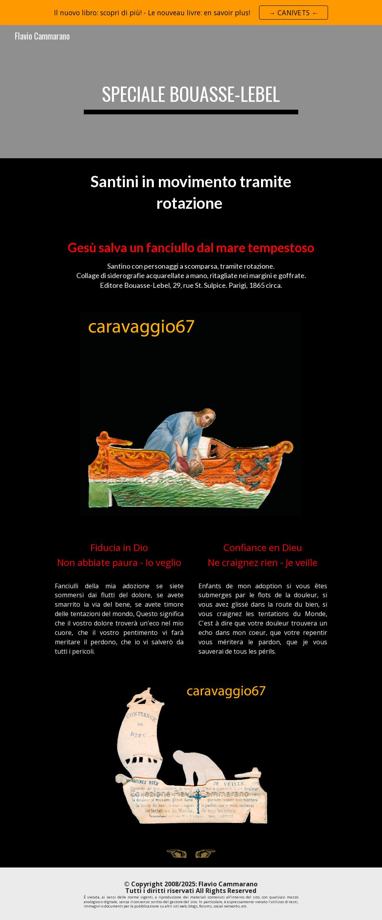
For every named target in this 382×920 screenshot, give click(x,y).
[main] (191, 91)
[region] (191, 12)
